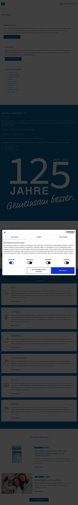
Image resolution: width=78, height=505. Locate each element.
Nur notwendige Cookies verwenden (39, 270)
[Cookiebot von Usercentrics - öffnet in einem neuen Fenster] (67, 232)
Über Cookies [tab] (63, 237)
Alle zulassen (63, 270)
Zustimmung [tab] (14, 237)
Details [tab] (39, 237)
